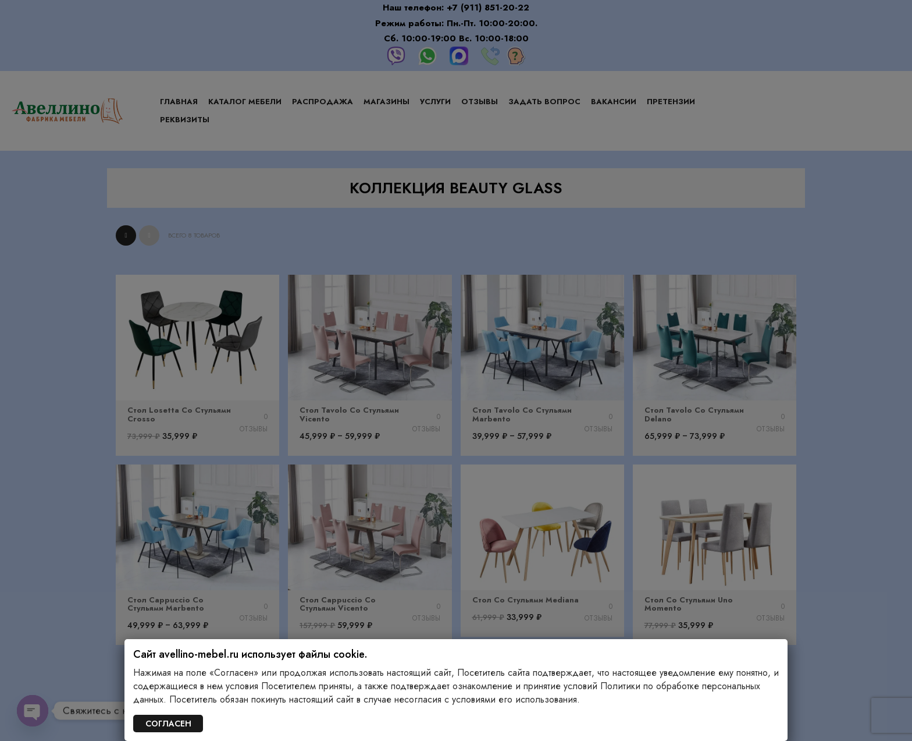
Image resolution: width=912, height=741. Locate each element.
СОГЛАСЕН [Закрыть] (168, 723)
